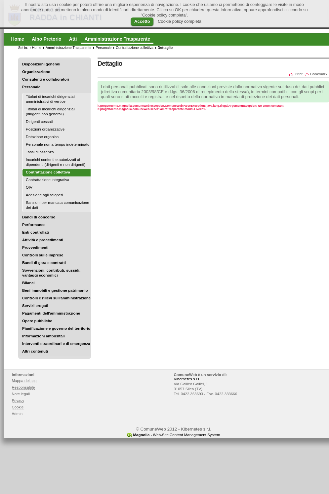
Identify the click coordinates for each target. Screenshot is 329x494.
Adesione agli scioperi (44, 195)
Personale (31, 87)
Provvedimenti (35, 247)
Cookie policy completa (179, 21)
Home (36, 48)
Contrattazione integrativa (47, 180)
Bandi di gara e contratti (44, 263)
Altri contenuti (35, 351)
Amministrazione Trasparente (68, 48)
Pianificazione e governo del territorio (56, 328)
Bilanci (28, 283)
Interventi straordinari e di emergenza (56, 344)
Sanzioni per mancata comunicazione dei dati (57, 205)
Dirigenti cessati (39, 122)
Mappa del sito (24, 381)
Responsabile (23, 387)
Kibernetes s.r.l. (187, 379)
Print (299, 74)
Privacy (18, 400)
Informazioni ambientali (43, 336)
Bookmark (318, 74)
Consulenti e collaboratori (45, 79)
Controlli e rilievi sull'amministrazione (56, 298)
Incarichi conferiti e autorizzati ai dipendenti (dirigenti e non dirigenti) (55, 162)
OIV (29, 187)
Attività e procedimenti (42, 240)
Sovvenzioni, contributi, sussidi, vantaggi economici (51, 272)
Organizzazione (36, 72)
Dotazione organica (42, 137)
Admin (17, 414)
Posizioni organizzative (45, 129)
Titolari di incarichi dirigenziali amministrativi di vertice (50, 99)
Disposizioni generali (41, 64)
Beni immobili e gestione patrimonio (55, 290)
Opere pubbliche (37, 321)
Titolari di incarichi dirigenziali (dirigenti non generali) (50, 111)
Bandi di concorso (39, 217)
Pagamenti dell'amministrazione (51, 313)
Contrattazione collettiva (134, 48)
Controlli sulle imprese (42, 255)
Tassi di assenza (40, 152)
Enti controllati (35, 232)
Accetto (142, 21)
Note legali (21, 394)
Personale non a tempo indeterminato (57, 144)
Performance (34, 225)
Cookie (18, 407)
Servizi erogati (35, 306)
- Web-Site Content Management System (176, 435)
